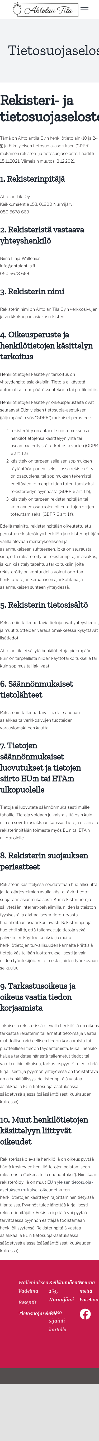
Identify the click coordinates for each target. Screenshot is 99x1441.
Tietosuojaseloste (24, 1313)
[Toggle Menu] (84, 9)
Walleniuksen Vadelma (24, 1286)
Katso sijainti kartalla (58, 1321)
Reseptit (24, 1302)
